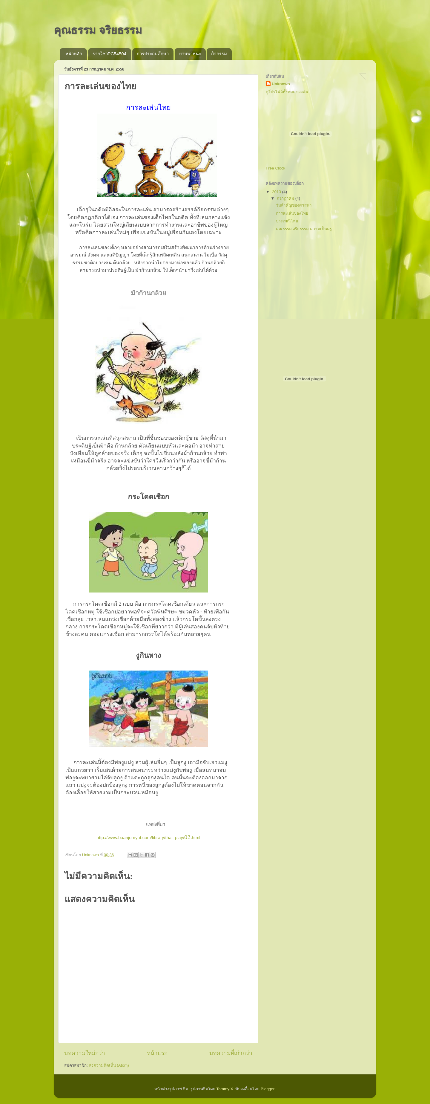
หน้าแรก (157, 1053)
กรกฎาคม (286, 198)
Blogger (267, 1089)
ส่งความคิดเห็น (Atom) (109, 1065)
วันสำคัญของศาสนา (294, 205)
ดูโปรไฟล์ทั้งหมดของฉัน (287, 92)
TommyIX (224, 1089)
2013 (277, 192)
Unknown (281, 84)
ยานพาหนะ (190, 53)
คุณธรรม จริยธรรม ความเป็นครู (304, 229)
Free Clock (275, 168)
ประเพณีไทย (287, 221)
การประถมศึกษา (153, 53)
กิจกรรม (219, 53)
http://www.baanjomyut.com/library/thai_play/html (148, 837)
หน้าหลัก (73, 53)
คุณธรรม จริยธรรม (98, 30)
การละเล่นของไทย (292, 213)
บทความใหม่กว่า (84, 1053)
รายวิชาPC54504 (110, 53)
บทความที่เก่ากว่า (230, 1053)
